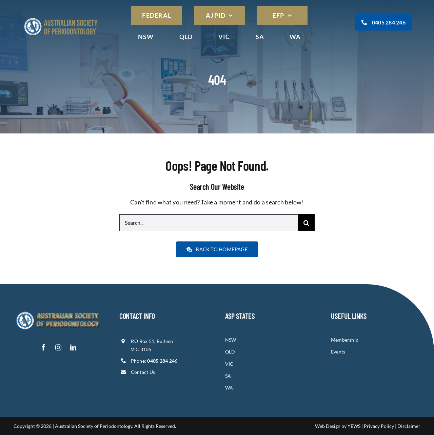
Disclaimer (408, 426)
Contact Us (143, 372)
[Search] (306, 222)
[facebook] (43, 347)
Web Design (327, 426)
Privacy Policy (379, 426)
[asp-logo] (61, 17)
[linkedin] (73, 347)
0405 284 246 (383, 22)
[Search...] (208, 222)
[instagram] (58, 347)
